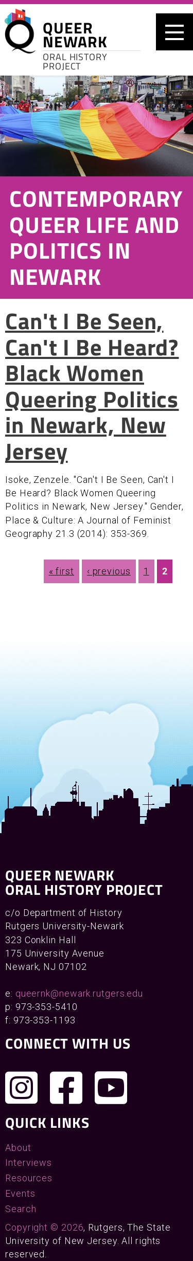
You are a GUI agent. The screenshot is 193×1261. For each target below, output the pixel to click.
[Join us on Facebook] (66, 1087)
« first (61, 571)
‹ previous (109, 571)
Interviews (28, 1162)
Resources (28, 1178)
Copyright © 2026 (44, 1227)
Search (20, 1208)
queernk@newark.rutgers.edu (79, 993)
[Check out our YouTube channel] (111, 1087)
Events (20, 1193)
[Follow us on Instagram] (21, 1087)
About (18, 1147)
